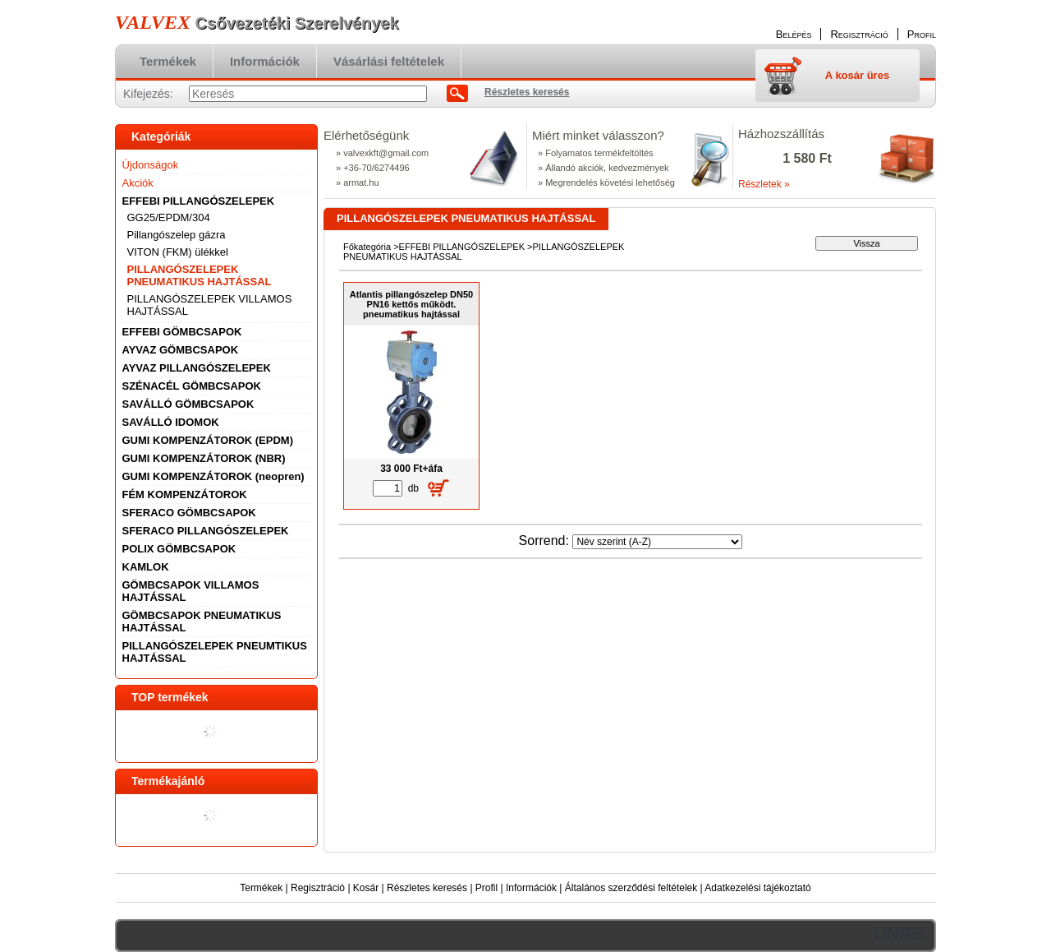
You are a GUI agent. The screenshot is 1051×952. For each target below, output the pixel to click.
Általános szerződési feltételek (631, 888)
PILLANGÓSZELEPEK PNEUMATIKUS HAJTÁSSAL (199, 275)
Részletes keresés (427, 888)
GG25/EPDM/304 (168, 217)
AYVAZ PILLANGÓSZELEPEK (196, 368)
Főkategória (367, 247)
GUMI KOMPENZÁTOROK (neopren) (213, 476)
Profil (486, 888)
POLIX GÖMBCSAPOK (179, 549)
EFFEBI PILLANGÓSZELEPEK (462, 247)
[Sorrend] (657, 541)
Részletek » (764, 184)
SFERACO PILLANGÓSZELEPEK (205, 531)
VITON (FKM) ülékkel (177, 252)
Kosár (366, 888)
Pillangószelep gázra (176, 235)
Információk (531, 888)
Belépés (794, 34)
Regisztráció (318, 888)
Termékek (261, 888)
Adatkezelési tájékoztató (757, 888)
